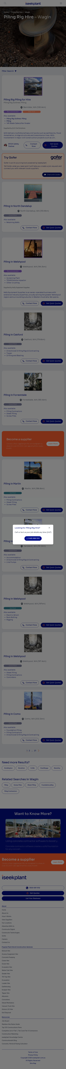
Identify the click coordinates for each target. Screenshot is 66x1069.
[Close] (49, 528)
